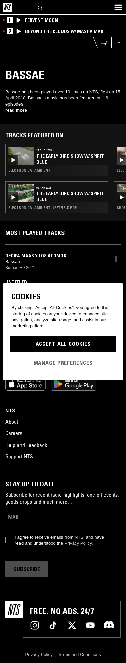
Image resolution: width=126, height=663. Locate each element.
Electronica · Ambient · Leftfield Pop (42, 207)
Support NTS (19, 456)
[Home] (7, 7)
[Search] (40, 7)
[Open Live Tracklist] (102, 42)
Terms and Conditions (79, 654)
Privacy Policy (78, 543)
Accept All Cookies (63, 343)
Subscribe (27, 569)
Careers (13, 433)
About (11, 421)
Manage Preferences (63, 362)
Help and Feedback (26, 445)
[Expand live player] (118, 42)
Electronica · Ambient (29, 170)
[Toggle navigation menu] (118, 7)
